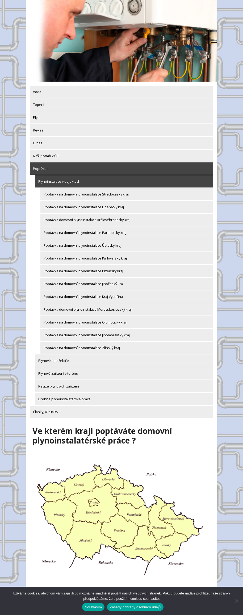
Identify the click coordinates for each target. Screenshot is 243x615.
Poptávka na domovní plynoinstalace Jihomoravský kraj (87, 335)
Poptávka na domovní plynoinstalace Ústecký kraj (82, 245)
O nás (37, 143)
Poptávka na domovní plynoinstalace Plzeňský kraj (83, 271)
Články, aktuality (45, 411)
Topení (38, 104)
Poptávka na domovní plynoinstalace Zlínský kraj (82, 347)
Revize (38, 130)
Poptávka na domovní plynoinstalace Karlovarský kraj (85, 258)
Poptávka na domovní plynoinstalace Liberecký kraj (84, 207)
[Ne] (236, 601)
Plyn (36, 117)
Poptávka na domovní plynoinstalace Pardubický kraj (85, 232)
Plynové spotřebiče (53, 360)
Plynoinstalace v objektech (59, 181)
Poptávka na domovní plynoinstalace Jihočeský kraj (84, 283)
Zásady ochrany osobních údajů (135, 607)
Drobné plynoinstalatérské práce (64, 399)
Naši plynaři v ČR (45, 155)
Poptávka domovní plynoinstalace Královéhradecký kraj (87, 219)
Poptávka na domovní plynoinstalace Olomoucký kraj (85, 322)
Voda (37, 91)
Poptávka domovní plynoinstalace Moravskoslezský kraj (88, 309)
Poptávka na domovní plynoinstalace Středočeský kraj (86, 194)
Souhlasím (93, 607)
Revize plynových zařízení (58, 386)
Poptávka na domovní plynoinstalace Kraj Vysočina (83, 296)
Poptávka (40, 168)
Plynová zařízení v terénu (58, 373)
